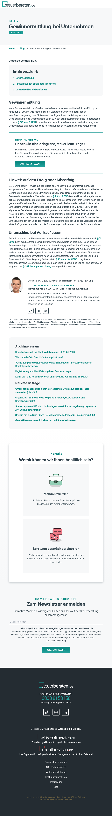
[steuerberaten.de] (18, 4)
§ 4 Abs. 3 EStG (60, 196)
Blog (56, 787)
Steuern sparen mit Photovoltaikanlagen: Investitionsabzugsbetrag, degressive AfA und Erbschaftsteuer (55, 408)
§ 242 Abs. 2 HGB (27, 122)
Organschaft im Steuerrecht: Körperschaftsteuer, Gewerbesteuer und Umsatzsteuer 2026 (50, 399)
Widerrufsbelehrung (56, 772)
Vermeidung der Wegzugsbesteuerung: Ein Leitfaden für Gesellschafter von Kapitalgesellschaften (53, 364)
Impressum (56, 782)
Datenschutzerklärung (56, 640)
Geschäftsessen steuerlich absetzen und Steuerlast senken (45, 420)
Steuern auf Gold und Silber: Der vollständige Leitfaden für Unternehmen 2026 (55, 415)
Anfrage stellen (30, 163)
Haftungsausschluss (56, 777)
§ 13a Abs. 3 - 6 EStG (66, 259)
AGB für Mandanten (56, 767)
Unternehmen (16, 32)
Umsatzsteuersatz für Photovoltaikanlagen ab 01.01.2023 (45, 352)
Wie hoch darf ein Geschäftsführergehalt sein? (39, 357)
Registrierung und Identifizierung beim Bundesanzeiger (43, 371)
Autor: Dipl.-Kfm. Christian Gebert (52, 285)
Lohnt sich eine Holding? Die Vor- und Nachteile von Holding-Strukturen (51, 376)
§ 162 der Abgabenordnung (37, 266)
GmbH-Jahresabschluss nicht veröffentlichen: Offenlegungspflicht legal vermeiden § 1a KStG (52, 391)
